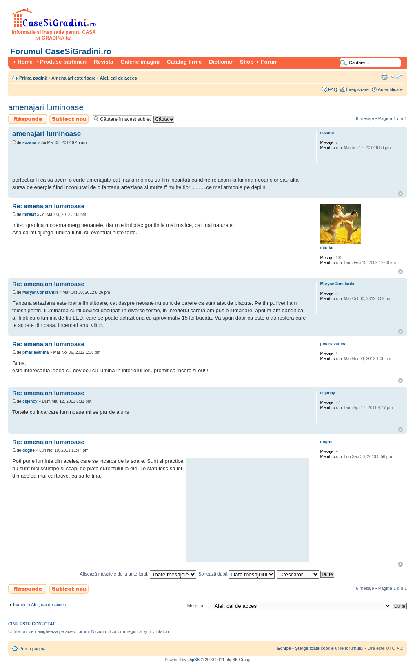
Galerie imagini (140, 62)
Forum (269, 62)
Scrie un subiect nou (69, 119)
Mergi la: (195, 605)
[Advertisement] (107, 162)
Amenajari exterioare (73, 78)
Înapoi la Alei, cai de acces (39, 604)
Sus (400, 193)
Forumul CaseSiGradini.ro (60, 51)
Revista (103, 62)
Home (25, 62)
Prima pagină (33, 78)
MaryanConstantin (40, 292)
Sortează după (236, 573)
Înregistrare (357, 89)
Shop (246, 62)
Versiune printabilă (384, 76)
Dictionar (221, 62)
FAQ (332, 89)
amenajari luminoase (46, 107)
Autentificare (390, 89)
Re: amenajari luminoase (48, 205)
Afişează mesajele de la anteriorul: (138, 573)
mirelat (29, 214)
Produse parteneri (63, 62)
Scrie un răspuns (27, 119)
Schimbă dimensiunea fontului (397, 76)
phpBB (193, 660)
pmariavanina (35, 352)
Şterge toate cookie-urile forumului (329, 648)
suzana (29, 142)
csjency (30, 401)
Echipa (284, 648)
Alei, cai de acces (118, 78)
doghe (28, 450)
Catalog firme (184, 62)
